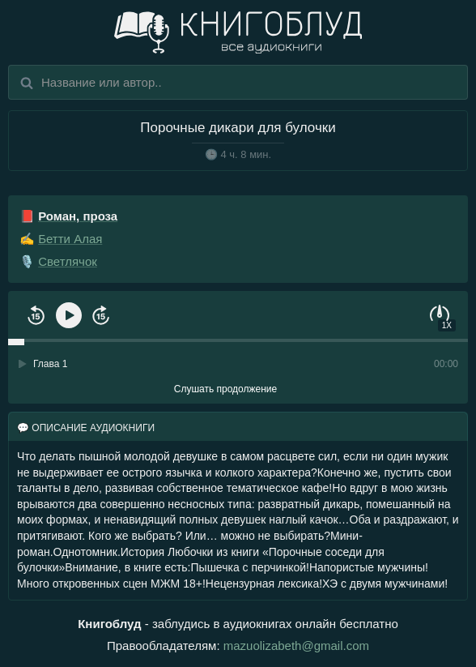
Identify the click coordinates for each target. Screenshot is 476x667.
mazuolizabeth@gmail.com (296, 645)
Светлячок (67, 261)
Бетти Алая (70, 239)
